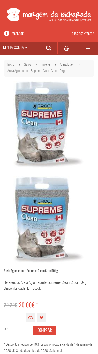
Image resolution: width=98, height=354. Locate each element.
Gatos (27, 65)
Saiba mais (56, 351)
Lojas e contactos (82, 33)
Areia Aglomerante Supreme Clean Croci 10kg (36, 71)
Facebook (17, 33)
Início (10, 65)
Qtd (6, 329)
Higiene (45, 65)
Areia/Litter (67, 65)
